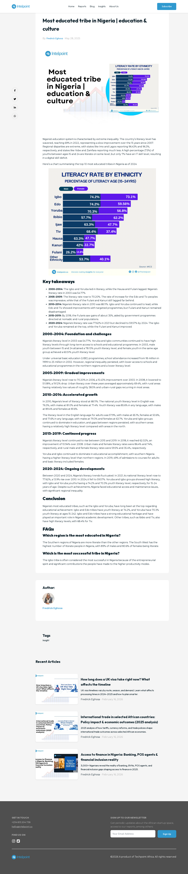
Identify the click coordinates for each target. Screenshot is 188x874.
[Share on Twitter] (15, 99)
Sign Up (167, 833)
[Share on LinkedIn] (15, 107)
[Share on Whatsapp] (15, 116)
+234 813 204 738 (21, 822)
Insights (102, 6)
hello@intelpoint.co (22, 826)
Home (71, 6)
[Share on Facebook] (15, 90)
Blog (92, 6)
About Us (114, 6)
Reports (82, 6)
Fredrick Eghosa (54, 38)
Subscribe (167, 6)
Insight (46, 640)
